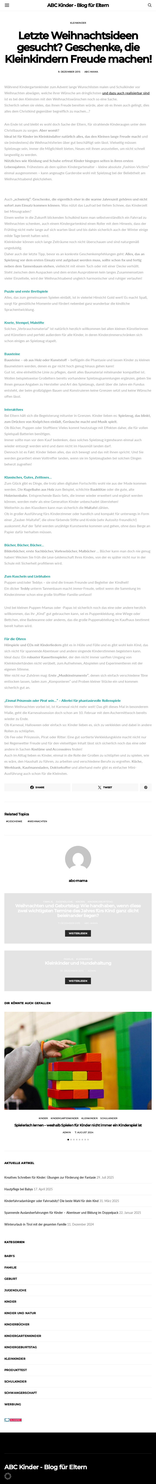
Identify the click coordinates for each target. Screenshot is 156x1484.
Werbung (12, 1404)
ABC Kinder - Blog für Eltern (78, 5)
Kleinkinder (78, 23)
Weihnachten (38, 821)
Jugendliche (64, 901)
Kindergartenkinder (65, 1118)
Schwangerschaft (20, 1393)
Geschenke (15, 821)
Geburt (10, 1278)
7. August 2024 (84, 1132)
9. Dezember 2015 (69, 71)
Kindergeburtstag (100, 901)
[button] (68, 1139)
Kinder (80, 901)
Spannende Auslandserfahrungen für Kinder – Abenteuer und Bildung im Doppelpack (61, 1212)
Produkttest (15, 1370)
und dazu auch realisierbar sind (125, 93)
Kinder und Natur (20, 1313)
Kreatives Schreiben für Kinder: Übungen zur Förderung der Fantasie (50, 1177)
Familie (48, 901)
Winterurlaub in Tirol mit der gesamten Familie (35, 1224)
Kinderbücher (16, 1324)
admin (92, 970)
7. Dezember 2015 (69, 923)
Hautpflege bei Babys (18, 1189)
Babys (9, 1256)
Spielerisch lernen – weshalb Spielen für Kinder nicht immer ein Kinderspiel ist (78, 1125)
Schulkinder (108, 1118)
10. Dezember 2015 (72, 970)
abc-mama (91, 71)
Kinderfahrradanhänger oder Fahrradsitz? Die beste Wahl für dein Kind (51, 1201)
